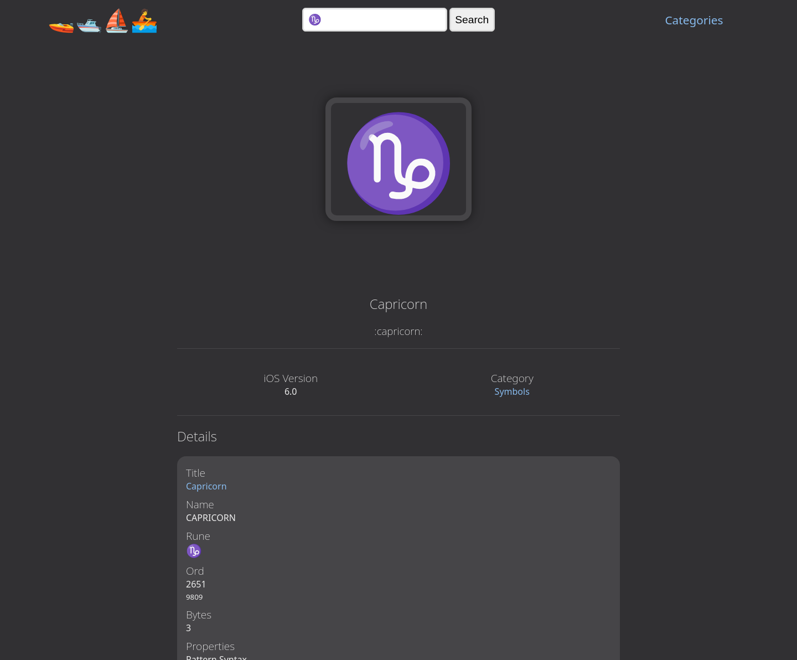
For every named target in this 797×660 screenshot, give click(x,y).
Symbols (512, 391)
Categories (694, 20)
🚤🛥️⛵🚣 (103, 19)
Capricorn (206, 486)
